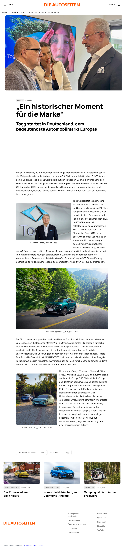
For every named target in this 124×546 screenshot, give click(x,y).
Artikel (21, 12)
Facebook (101, 518)
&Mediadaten (73, 514)
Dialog (13, 12)
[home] (62, 4)
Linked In (101, 526)
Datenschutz (73, 532)
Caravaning (89, 488)
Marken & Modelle (12, 488)
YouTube (100, 530)
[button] (8, 4)
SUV (42, 452)
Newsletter (102, 513)
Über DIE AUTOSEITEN (77, 524)
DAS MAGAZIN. (74, 520)
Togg (67, 452)
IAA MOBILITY (55, 452)
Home (4, 12)
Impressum (72, 528)
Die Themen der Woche (27, 452)
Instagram (101, 522)
